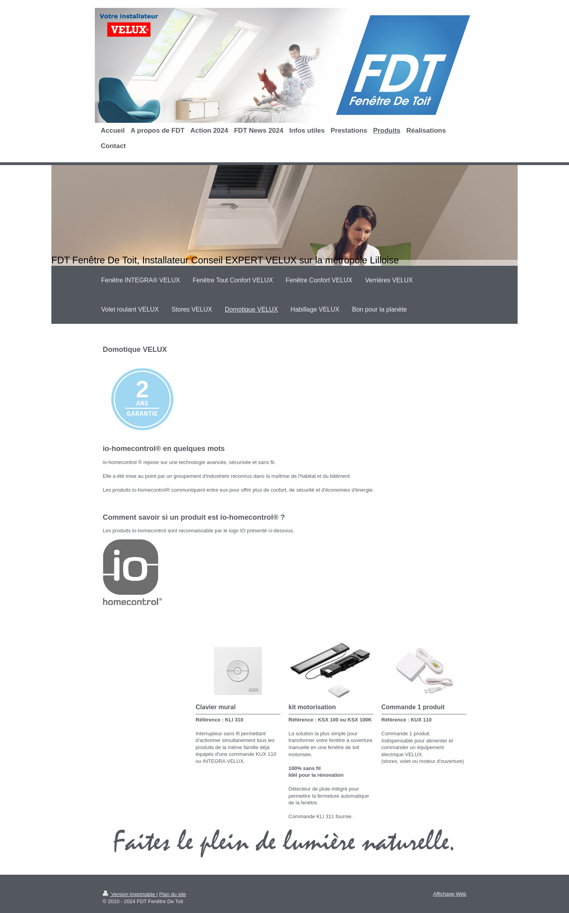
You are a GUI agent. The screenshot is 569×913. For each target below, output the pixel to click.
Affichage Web (449, 894)
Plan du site (172, 894)
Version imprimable (129, 894)
